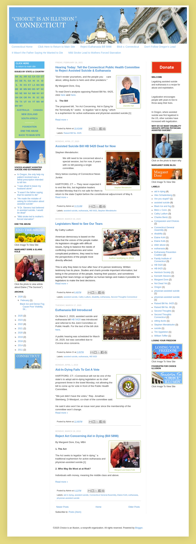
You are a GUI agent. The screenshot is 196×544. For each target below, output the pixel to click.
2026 (20, 296)
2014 (20, 345)
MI (21, 89)
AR (25, 76)
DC (16, 81)
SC (38, 97)
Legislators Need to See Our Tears (79, 223)
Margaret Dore (161, 279)
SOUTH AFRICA (29, 118)
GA (29, 81)
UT (25, 101)
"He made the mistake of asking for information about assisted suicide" (30, 201)
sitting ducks (160, 321)
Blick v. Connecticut (128, 46)
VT (33, 101)
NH (25, 93)
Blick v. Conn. (160, 210)
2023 (20, 320)
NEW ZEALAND (29, 114)
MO (29, 89)
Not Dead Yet (160, 283)
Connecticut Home (22, 46)
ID (42, 81)
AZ (29, 76)
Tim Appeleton (161, 332)
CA (33, 76)
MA (38, 85)
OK (21, 97)
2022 (20, 324)
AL (20, 76)
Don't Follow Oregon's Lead (159, 46)
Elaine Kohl (122, 495)
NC (42, 89)
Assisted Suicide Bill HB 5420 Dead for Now (85, 146)
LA (33, 85)
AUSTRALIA (23, 110)
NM (34, 93)
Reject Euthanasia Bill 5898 (95, 46)
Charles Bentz (161, 217)
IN (21, 85)
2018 (20, 341)
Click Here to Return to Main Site (56, 46)
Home (98, 507)
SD (42, 97)
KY (29, 85)
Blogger (139, 528)
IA (38, 81)
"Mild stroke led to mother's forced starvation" (30, 217)
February (25, 300)
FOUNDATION (29, 127)
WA (38, 101)
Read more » (61, 119)
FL (25, 81)
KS (25, 85)
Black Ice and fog (162, 206)
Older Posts (134, 507)
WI (42, 101)
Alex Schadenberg (163, 195)
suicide (157, 328)
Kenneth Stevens (162, 276)
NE (21, 93)
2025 (20, 316)
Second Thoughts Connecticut (124, 297)
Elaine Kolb (159, 241)
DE (21, 81)
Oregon (158, 287)
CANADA (38, 110)
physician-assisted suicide (68, 498)
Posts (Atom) (75, 512)
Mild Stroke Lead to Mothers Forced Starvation (94, 52)
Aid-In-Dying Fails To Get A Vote (77, 369)
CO (38, 76)
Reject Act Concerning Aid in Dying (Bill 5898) (87, 436)
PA (29, 97)
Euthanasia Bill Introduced (73, 310)
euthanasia (83, 210)
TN (16, 101)
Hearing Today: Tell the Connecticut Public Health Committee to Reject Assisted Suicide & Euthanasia (97, 69)
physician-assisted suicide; (167, 297)
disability (95, 297)
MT (38, 89)
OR (25, 97)
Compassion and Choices (166, 221)
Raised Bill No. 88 (163, 307)
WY (21, 106)
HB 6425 (158, 268)
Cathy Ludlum (85, 297)
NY (42, 93)
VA (29, 101)
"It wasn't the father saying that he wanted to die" (30, 193)
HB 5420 (93, 210)
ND (16, 93)
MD (42, 85)
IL (17, 85)
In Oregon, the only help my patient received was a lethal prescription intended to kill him (30, 178)
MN (25, 89)
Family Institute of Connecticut (162, 259)
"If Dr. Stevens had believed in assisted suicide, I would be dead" (30, 210)
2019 (20, 337)
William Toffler (161, 336)
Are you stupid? (161, 199)
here (63, 95)
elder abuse (160, 245)
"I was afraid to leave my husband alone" (29, 187)
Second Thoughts (162, 311)
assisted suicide (70, 210)
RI (34, 97)
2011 (20, 349)
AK (16, 76)
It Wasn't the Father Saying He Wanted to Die (37, 52)
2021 (20, 328)
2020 (20, 332)
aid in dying (69, 495)
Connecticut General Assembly (103, 495)
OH (16, 97)
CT (42, 76)
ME (16, 89)
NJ (29, 93)
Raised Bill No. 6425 (72, 133)
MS (33, 89)
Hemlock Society (162, 272)
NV (38, 93)
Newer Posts (62, 507)
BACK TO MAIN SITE (29, 135)
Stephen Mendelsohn (107, 210)
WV (16, 106)
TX (21, 101)
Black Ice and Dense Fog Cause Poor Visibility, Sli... (32, 307)
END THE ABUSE (29, 131)
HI (34, 81)
